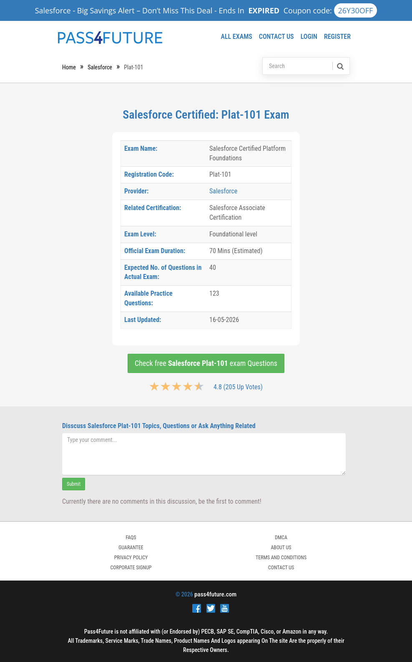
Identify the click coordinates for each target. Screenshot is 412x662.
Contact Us (276, 37)
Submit (73, 484)
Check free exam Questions (206, 363)
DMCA (281, 537)
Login (309, 37)
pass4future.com (215, 594)
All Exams (236, 37)
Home (69, 67)
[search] (339, 66)
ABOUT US (281, 547)
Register (337, 37)
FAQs (131, 537)
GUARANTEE (130, 547)
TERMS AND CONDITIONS (281, 558)
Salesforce (100, 67)
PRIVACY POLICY (131, 558)
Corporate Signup (131, 568)
